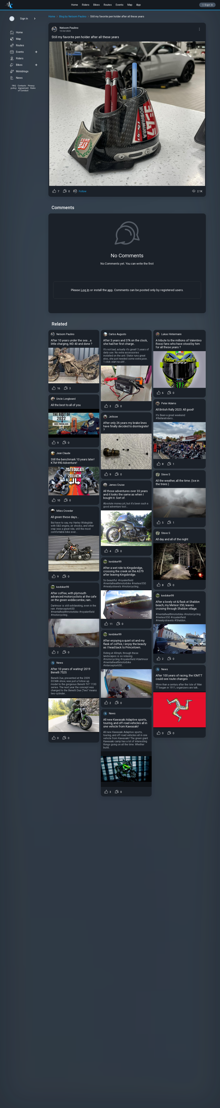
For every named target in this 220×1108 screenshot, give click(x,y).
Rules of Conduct (27, 89)
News (16, 78)
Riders (85, 4)
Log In (85, 290)
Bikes (96, 4)
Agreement (23, 88)
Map (129, 4)
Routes (108, 4)
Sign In (207, 5)
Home (74, 4)
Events (119, 4)
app (110, 290)
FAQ (14, 85)
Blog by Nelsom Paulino (72, 16)
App (138, 4)
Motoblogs (19, 71)
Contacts (22, 85)
